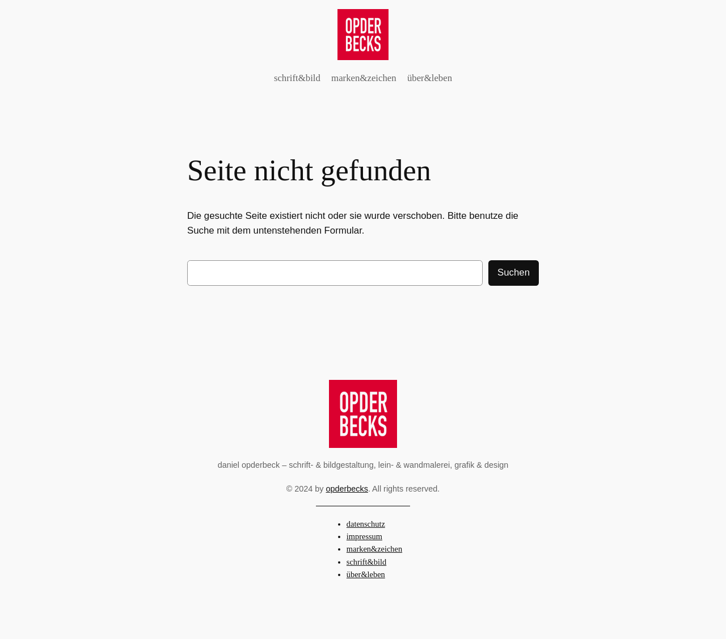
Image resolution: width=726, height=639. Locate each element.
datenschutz (366, 523)
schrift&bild (366, 561)
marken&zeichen (374, 548)
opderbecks (347, 488)
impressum (364, 536)
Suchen (513, 272)
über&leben (366, 574)
